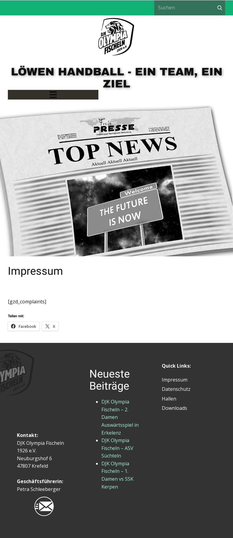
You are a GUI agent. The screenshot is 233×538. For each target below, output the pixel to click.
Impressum (174, 379)
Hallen (169, 398)
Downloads (174, 408)
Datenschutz (176, 389)
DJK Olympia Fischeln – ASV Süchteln (117, 448)
